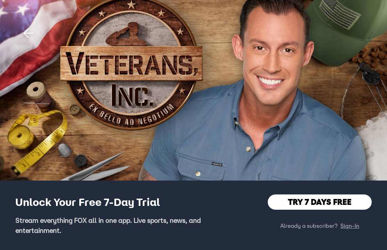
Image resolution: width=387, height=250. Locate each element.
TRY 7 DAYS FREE (320, 202)
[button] (28, 33)
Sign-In (349, 225)
